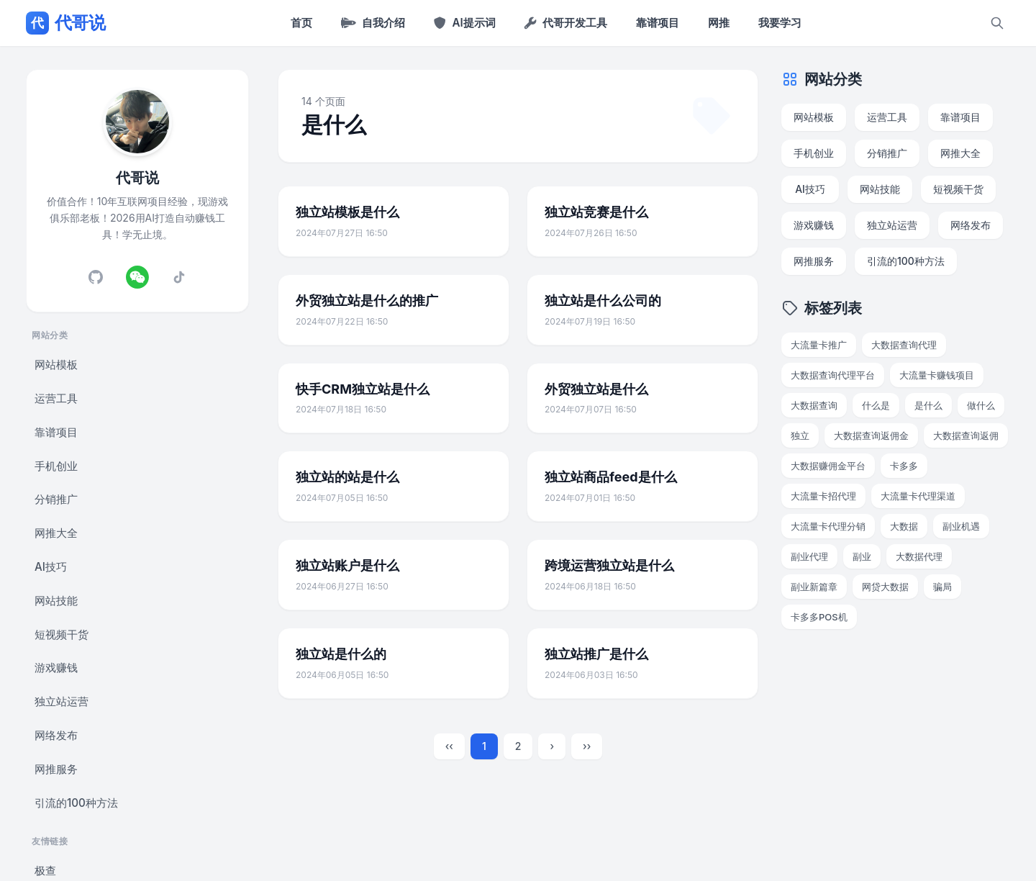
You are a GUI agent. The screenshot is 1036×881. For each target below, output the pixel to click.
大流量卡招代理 (823, 496)
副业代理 (809, 556)
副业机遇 (961, 526)
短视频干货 (61, 634)
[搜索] (997, 23)
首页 (301, 23)
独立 (800, 435)
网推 (719, 23)
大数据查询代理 (904, 345)
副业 (862, 556)
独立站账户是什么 (347, 565)
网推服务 (56, 769)
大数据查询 (814, 405)
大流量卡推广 (819, 345)
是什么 (928, 405)
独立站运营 (61, 701)
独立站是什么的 (341, 653)
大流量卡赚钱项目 (936, 375)
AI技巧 (51, 567)
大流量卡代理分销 (828, 526)
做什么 (981, 405)
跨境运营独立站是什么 (609, 565)
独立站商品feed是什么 (611, 476)
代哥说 (65, 23)
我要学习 (779, 23)
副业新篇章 (814, 586)
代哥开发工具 (565, 23)
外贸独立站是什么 (596, 389)
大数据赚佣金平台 (828, 465)
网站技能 (56, 600)
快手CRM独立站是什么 (363, 389)
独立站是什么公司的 (603, 300)
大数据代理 (919, 556)
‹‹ (449, 746)
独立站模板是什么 (347, 212)
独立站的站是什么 (347, 476)
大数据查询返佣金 (871, 435)
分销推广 (56, 499)
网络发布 (56, 735)
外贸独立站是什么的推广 (367, 300)
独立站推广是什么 (596, 653)
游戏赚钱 (56, 667)
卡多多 (904, 465)
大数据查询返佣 (966, 435)
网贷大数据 (885, 586)
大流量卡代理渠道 (918, 496)
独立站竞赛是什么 (596, 212)
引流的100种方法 (76, 803)
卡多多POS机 (819, 617)
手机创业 (56, 466)
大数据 (904, 526)
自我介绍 (373, 23)
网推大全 (56, 533)
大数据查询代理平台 (833, 375)
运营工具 (56, 398)
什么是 (876, 405)
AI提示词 (464, 23)
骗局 (942, 586)
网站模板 (56, 364)
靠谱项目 (657, 23)
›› (587, 746)
